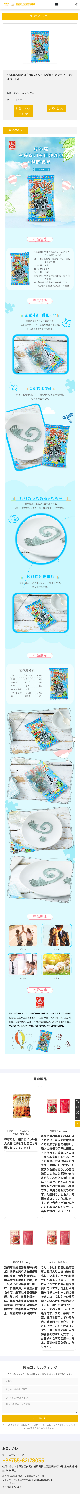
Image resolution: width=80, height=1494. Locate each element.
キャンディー (29, 93)
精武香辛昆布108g (58, 1131)
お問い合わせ (11, 1449)
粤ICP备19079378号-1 (12, 1487)
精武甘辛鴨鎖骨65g (58, 1262)
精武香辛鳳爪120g (21, 1262)
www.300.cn (29, 1479)
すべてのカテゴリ (40, 16)
